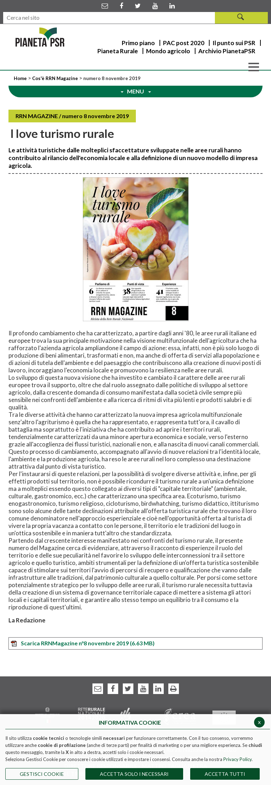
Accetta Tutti (225, 774)
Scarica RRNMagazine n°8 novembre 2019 (83, 643)
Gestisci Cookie (42, 774)
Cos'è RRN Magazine (55, 78)
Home (21, 78)
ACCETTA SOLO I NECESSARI (134, 774)
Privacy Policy (237, 759)
